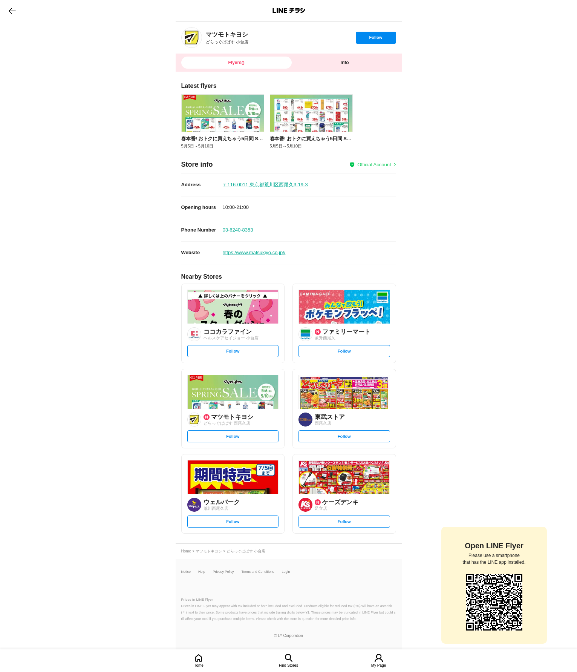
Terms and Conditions (258, 572)
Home (198, 665)
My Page (378, 665)
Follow (376, 39)
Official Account (374, 164)
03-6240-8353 (238, 230)
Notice (186, 572)
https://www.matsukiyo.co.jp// (254, 252)
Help (201, 572)
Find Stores (288, 665)
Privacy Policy (223, 572)
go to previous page (12, 10)
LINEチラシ (289, 10)
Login (286, 572)
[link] (191, 37)
